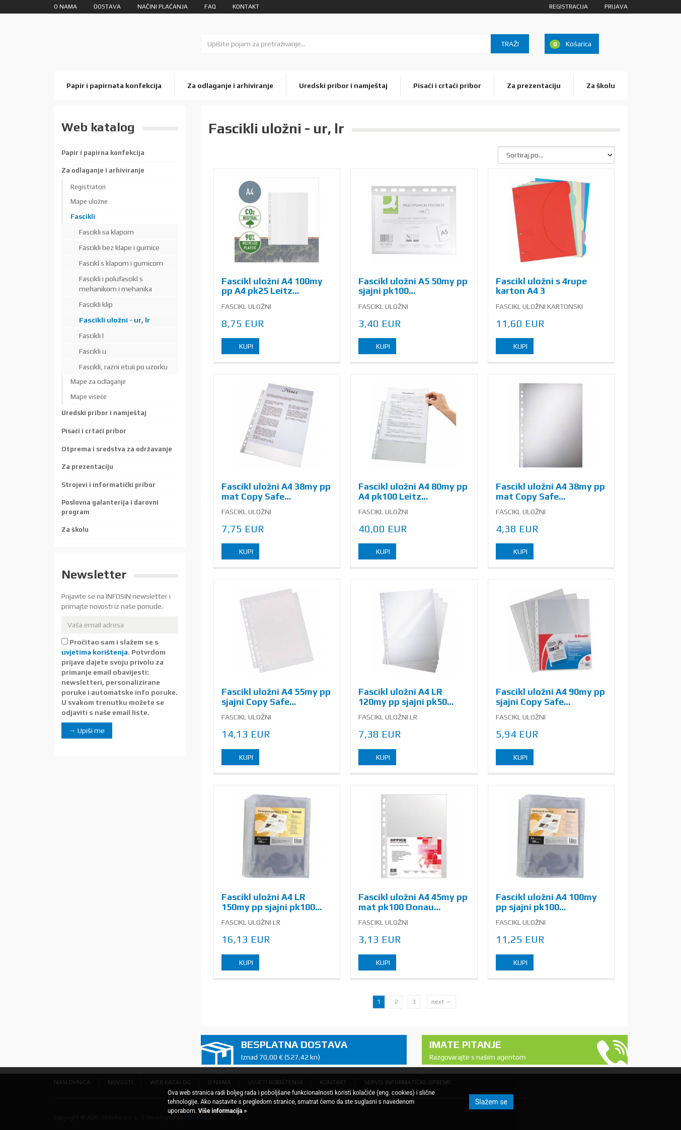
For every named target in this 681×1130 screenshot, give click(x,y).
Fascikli (82, 216)
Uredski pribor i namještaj (343, 86)
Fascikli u (92, 351)
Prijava (616, 6)
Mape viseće (88, 396)
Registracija (568, 6)
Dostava (107, 6)
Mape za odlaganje (98, 381)
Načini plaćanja (162, 6)
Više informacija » (222, 1110)
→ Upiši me (87, 731)
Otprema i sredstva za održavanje (116, 449)
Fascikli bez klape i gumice (119, 248)
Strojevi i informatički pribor (108, 485)
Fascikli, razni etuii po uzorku (123, 367)
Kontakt (246, 6)
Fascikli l (91, 336)
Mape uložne (89, 201)
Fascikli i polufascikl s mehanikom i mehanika (115, 284)
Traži (510, 44)
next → (441, 1001)
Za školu (600, 86)
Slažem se (491, 1102)
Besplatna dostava (320, 1050)
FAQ (210, 6)
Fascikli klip (96, 304)
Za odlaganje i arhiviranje (230, 86)
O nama (65, 6)
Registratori (88, 187)
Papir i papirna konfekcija (102, 152)
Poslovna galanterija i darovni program (110, 507)
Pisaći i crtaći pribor (447, 86)
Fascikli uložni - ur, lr (114, 320)
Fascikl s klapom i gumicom (121, 263)
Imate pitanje (508, 1050)
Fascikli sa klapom (106, 232)
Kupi (246, 346)
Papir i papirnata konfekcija (114, 86)
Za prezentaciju (534, 86)
